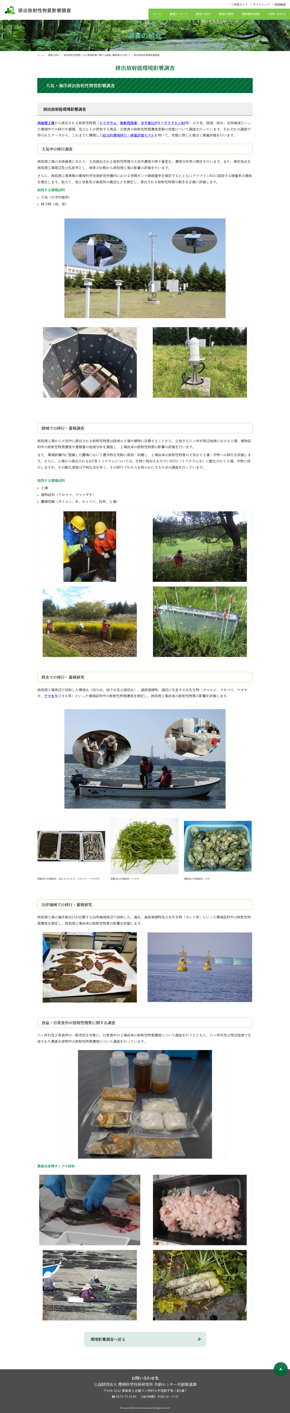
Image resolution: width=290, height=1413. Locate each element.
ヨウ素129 (149, 122)
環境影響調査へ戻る (107, 1339)
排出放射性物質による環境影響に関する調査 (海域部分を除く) (97, 55)
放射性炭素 (128, 122)
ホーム (40, 55)
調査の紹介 (54, 55)
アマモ (49, 695)
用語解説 (280, 4)
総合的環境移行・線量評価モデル (128, 135)
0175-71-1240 (126, 1396)
